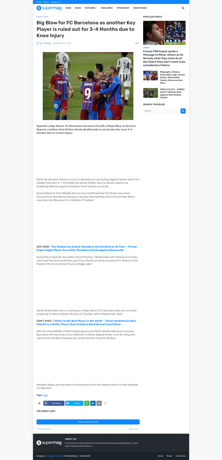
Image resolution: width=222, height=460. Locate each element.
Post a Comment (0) (88, 422)
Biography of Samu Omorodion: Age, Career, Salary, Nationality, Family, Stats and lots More (172, 77)
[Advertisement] (88, 158)
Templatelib (85, 456)
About (46, 2)
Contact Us (55, 2)
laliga (46, 17)
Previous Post (44, 429)
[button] (183, 8)
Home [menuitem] (68, 8)
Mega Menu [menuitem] (107, 8)
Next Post (133, 429)
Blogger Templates (55, 456)
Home (39, 2)
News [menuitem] (78, 8)
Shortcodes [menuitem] (140, 8)
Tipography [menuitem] (123, 8)
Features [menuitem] (90, 8)
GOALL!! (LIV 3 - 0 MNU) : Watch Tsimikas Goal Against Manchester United (172, 93)
